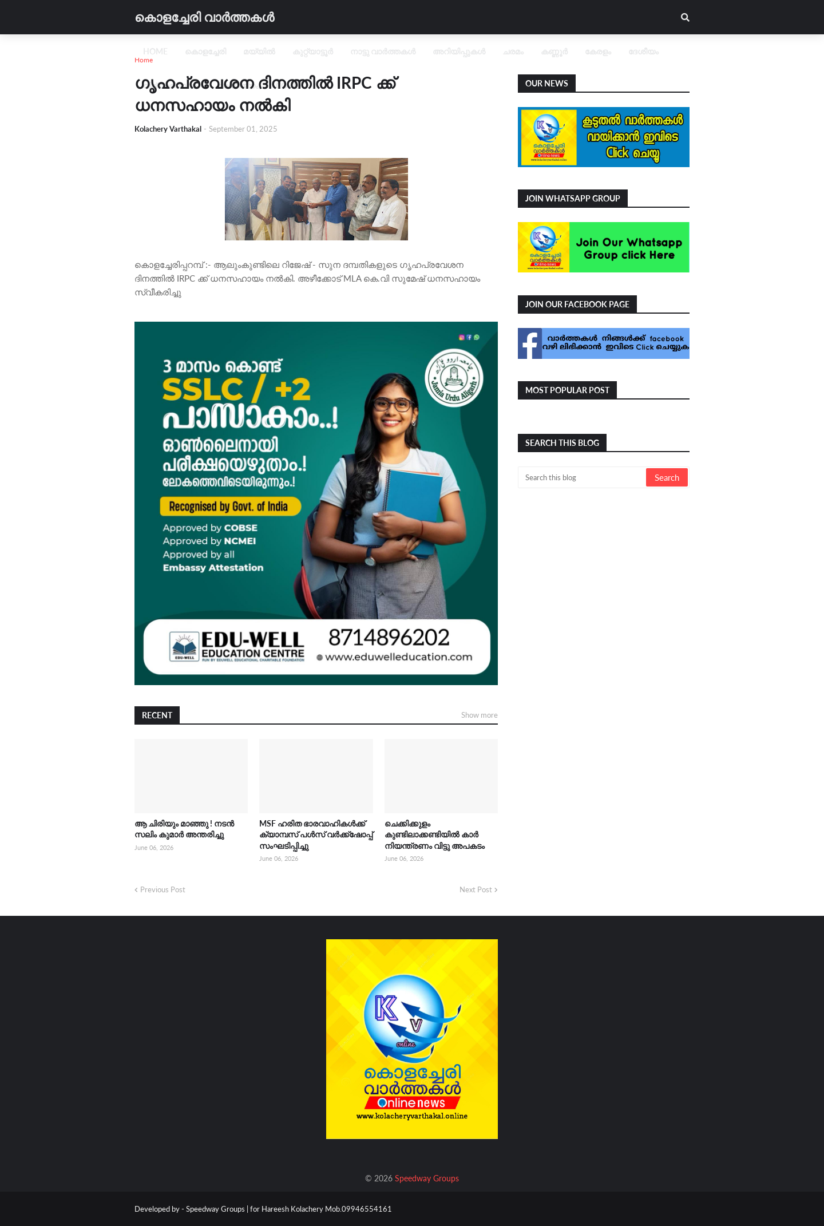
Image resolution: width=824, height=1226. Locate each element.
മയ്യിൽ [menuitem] (259, 51)
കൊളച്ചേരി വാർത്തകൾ (204, 17)
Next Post (475, 889)
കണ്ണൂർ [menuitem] (554, 51)
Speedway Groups (427, 1178)
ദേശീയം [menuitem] (643, 51)
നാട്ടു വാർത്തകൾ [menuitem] (382, 51)
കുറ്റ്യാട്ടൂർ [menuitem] (312, 51)
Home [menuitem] (155, 51)
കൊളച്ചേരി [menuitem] (205, 51)
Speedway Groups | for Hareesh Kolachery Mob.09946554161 (288, 1208)
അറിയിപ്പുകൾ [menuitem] (459, 51)
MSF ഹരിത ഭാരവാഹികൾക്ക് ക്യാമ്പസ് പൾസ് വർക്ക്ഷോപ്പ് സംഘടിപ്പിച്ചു (316, 834)
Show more (479, 714)
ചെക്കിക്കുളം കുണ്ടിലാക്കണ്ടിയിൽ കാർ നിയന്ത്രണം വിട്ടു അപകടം (435, 834)
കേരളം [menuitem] (598, 51)
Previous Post (162, 889)
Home (143, 60)
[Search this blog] (583, 477)
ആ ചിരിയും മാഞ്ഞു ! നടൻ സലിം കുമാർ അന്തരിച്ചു (184, 829)
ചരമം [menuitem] (513, 51)
